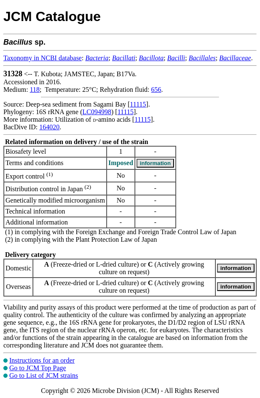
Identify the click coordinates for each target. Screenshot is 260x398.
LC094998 (97, 111)
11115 (138, 104)
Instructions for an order (42, 360)
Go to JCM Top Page (37, 367)
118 (35, 89)
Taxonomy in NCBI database (42, 57)
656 (156, 89)
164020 (49, 127)
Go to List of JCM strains (43, 375)
